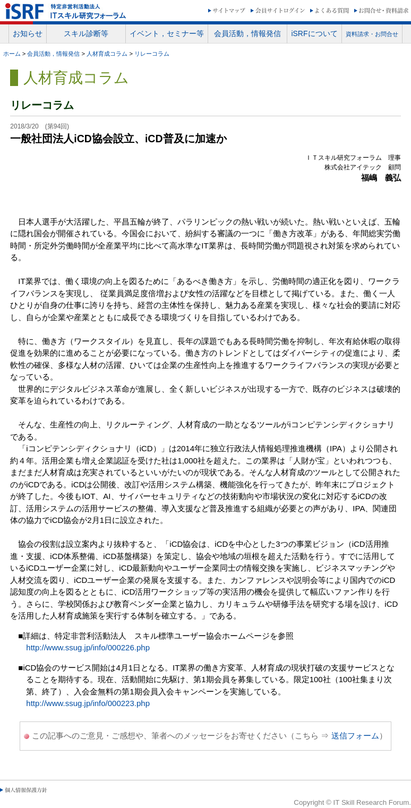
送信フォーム (355, 735)
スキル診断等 (86, 33)
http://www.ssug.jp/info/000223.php (88, 703)
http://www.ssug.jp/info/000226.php (88, 647)
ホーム (12, 53)
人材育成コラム (107, 53)
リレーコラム (151, 53)
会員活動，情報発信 (247, 33)
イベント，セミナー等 (167, 33)
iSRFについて (314, 33)
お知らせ (27, 33)
